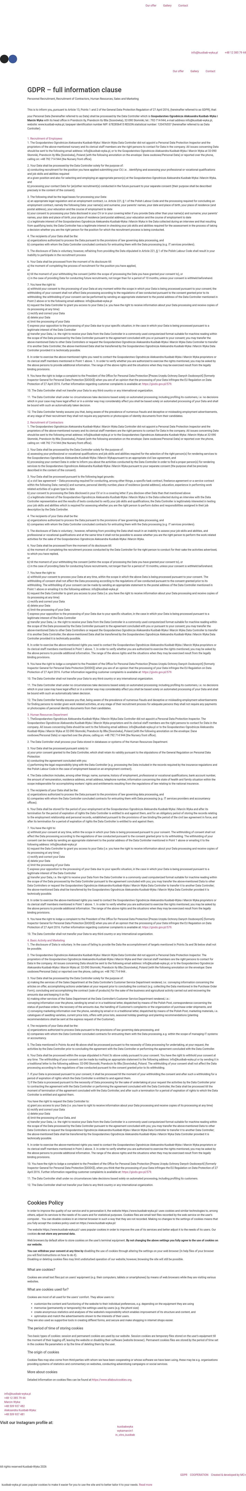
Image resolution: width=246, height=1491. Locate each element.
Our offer (151, 5)
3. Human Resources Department (47, 714)
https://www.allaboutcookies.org (112, 1379)
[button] (123, 139)
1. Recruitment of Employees (44, 138)
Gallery (167, 5)
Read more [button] (145, 1484)
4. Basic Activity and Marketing (46, 940)
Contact (183, 5)
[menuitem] (194, 6)
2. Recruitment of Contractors (45, 422)
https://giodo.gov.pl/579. (157, 384)
